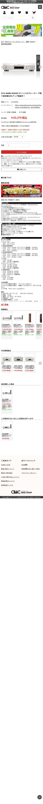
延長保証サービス (7, 485)
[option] (21, 30)
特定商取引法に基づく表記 (30, 469)
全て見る (4, 304)
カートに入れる (21, 152)
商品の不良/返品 (6, 473)
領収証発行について (8, 481)
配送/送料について (7, 469)
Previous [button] (2, 30)
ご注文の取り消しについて (10, 477)
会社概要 (24, 465)
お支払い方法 (5, 465)
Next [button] (40, 30)
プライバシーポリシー (29, 473)
